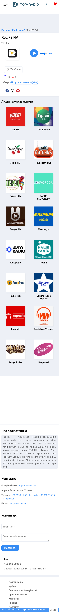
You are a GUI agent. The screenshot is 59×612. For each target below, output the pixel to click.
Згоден (53, 610)
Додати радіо (16, 582)
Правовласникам (18, 594)
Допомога (14, 607)
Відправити (10, 548)
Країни (12, 586)
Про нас (13, 603)
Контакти (14, 598)
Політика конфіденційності (23, 590)
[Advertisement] (29, 21)
